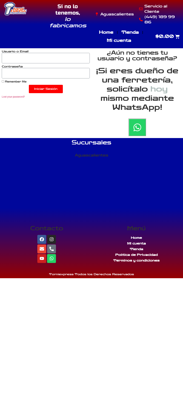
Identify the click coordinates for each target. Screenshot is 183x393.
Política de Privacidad (136, 255)
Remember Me (14, 81)
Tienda (130, 32)
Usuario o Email (15, 51)
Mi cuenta (119, 40)
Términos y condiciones (136, 260)
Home (106, 32)
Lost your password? (13, 96)
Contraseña (12, 66)
